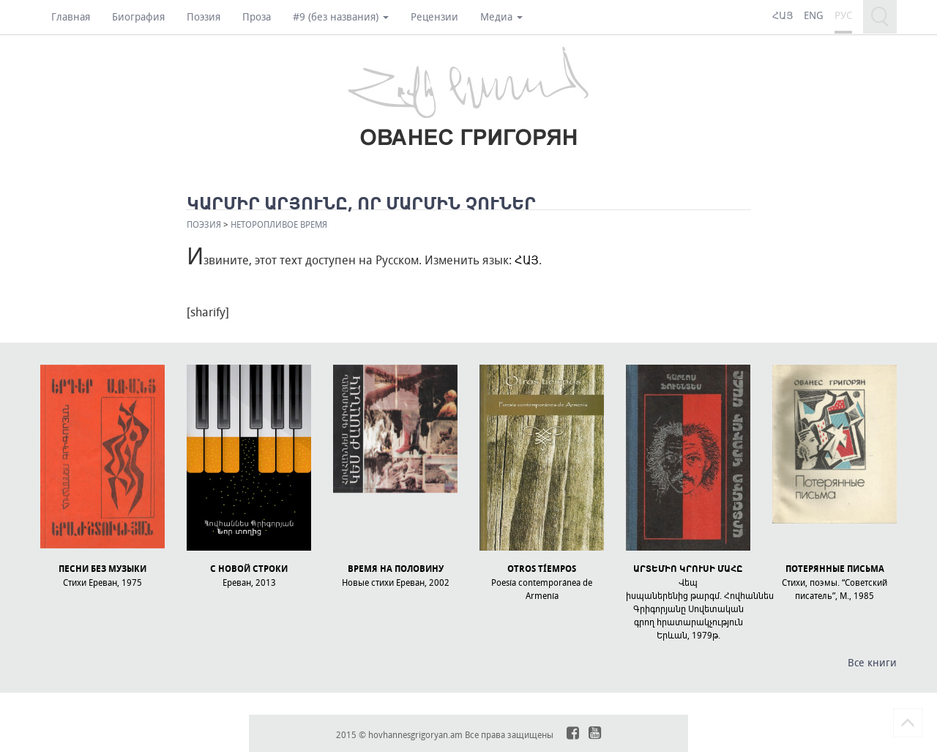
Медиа (501, 16)
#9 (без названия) (341, 16)
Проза (256, 16)
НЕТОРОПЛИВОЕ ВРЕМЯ (279, 224)
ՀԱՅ (527, 260)
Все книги (872, 662)
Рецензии (434, 16)
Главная (70, 16)
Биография (138, 16)
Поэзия (203, 16)
